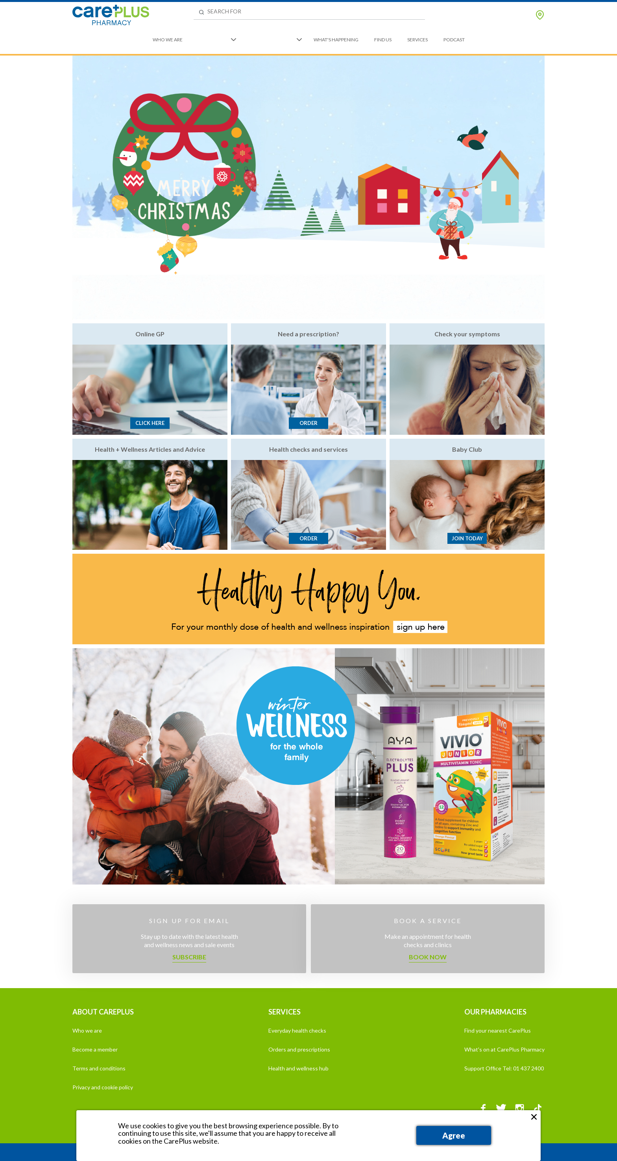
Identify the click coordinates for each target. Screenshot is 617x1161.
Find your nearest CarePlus (497, 1030)
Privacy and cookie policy (102, 1087)
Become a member (95, 1049)
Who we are (87, 1030)
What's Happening (336, 40)
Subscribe (189, 957)
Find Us (383, 40)
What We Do (213, 40)
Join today (467, 538)
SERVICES (284, 1011)
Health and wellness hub (298, 1068)
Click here (149, 423)
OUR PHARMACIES (495, 1011)
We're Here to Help (271, 40)
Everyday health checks (297, 1030)
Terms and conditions (99, 1068)
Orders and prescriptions (299, 1049)
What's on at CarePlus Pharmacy (504, 1049)
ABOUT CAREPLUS (103, 1011)
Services (417, 40)
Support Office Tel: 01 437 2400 (504, 1068)
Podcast (454, 40)
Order (308, 423)
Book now (428, 957)
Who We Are (168, 40)
